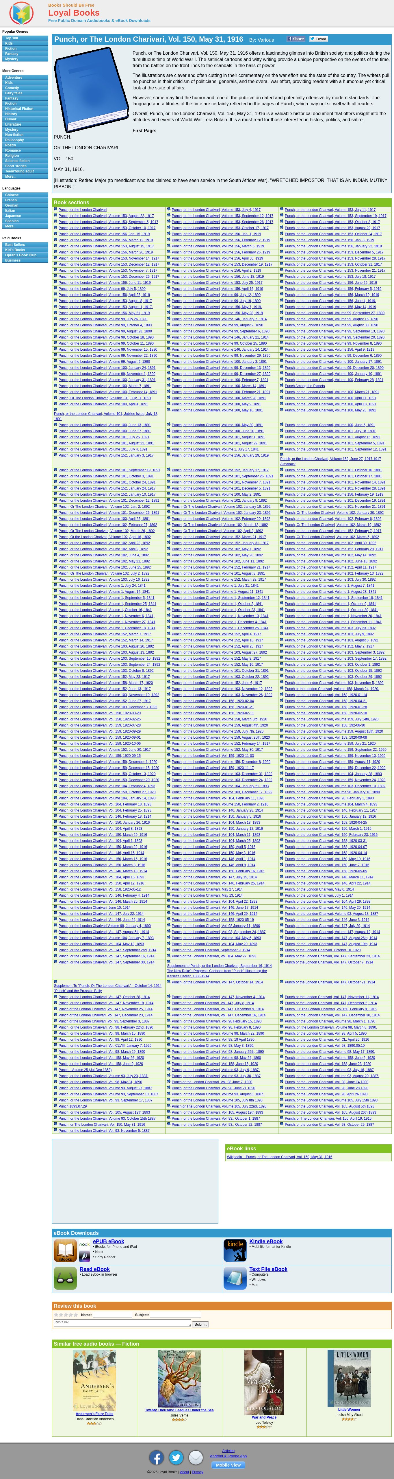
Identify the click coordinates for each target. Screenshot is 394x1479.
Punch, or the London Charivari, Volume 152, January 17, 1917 (220, 470)
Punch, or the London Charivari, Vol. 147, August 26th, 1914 (331, 938)
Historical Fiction (19, 109)
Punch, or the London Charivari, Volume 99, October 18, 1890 (106, 337)
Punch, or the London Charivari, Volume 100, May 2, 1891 (216, 494)
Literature (13, 124)
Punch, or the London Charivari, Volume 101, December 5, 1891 (221, 488)
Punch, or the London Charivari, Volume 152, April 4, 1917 (216, 634)
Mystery (11, 59)
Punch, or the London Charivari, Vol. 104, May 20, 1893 (214, 944)
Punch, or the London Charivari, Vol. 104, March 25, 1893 (216, 841)
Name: (86, 1315)
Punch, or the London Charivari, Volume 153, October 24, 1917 (333, 234)
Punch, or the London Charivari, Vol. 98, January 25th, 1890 (218, 1052)
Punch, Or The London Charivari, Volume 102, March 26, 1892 (107, 531)
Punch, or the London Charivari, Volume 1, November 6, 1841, (107, 616)
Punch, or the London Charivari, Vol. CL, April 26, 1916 (327, 1039)
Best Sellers (15, 245)
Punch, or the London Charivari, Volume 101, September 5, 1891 (334, 443)
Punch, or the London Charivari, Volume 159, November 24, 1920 (335, 780)
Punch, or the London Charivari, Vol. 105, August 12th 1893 (104, 1112)
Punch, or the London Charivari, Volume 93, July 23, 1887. (103, 1076)
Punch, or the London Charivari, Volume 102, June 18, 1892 (331, 561)
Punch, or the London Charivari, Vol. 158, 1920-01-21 (213, 707)
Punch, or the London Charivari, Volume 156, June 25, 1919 (331, 283)
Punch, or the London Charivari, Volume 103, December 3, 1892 (108, 707)
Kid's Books (15, 250)
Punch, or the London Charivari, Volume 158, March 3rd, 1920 (219, 719)
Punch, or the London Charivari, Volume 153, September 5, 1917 (108, 222)
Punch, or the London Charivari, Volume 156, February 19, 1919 (334, 494)
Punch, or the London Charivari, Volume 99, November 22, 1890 (108, 356)
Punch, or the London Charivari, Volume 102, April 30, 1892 (330, 543)
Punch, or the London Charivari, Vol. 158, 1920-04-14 (326, 853)
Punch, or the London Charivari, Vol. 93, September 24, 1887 (219, 932)
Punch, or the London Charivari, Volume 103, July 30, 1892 (330, 579)
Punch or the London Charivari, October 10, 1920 (322, 950)
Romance (13, 150)
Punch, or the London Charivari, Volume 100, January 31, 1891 (107, 380)
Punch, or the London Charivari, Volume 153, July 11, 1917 (330, 210)
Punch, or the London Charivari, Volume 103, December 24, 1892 (222, 780)
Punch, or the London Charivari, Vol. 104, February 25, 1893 (105, 810)
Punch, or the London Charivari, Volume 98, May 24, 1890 (216, 1058)
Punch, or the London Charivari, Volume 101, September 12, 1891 (335, 449)
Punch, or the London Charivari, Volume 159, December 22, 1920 (335, 768)
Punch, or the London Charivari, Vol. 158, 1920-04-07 (326, 847)
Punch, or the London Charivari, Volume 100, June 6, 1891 (330, 425)
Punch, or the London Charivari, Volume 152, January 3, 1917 (106, 455)
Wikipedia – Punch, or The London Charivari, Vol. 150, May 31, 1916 (279, 1157)
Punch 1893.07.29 (73, 1106)
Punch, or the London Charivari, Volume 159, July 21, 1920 (330, 744)
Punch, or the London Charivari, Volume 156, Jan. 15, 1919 (104, 234)
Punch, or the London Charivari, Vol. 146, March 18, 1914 (103, 871)
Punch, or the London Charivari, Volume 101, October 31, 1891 (220, 671)
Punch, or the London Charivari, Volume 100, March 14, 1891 (219, 386)
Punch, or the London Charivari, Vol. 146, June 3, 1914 (327, 920)
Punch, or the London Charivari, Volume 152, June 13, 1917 (105, 689)
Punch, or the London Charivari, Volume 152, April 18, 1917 (217, 640)
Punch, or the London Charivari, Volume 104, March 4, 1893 (331, 804)
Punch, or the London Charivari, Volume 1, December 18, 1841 (107, 628)
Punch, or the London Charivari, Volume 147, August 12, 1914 (332, 932)
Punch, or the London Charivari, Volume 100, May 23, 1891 (330, 410)
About (184, 1472)
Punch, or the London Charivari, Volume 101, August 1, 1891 (218, 437)
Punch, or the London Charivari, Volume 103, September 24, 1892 (109, 665)
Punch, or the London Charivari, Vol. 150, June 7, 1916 (327, 865)
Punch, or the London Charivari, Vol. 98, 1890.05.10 (325, 1046)
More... (10, 176)
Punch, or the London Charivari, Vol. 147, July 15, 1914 (214, 877)
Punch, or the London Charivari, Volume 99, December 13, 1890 (221, 368)
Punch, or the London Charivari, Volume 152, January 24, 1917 (107, 488)
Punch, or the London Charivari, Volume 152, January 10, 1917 (107, 494)
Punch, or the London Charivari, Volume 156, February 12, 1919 (221, 240)
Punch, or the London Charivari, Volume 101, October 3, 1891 (106, 476)
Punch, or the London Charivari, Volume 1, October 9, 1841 (330, 604)
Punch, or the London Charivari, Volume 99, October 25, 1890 (219, 343)
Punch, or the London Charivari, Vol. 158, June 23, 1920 (328, 1064)
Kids (9, 43)
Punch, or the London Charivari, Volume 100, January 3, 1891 (219, 362)
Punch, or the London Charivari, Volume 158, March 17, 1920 (106, 683)
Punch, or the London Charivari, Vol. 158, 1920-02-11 (213, 713)
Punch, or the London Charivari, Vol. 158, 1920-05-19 (213, 920)
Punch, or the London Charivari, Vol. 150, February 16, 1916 (218, 871)
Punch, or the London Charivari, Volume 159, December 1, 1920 (108, 762)
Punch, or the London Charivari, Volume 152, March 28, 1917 (219, 579)
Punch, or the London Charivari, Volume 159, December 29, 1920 (109, 780)
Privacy (197, 1472)
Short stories (16, 166)
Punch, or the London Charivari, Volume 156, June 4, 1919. (330, 301)
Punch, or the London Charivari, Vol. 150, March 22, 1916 (103, 847)
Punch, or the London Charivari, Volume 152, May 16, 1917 (217, 665)
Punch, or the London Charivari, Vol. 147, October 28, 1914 (104, 997)
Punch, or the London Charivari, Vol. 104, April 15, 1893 (101, 877)
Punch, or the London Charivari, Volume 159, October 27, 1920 (107, 792)
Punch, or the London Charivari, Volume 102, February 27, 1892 (108, 525)
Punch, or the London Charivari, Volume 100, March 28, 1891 (219, 398)
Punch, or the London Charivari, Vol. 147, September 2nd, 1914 (107, 950)
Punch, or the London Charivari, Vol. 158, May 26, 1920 (101, 1058)
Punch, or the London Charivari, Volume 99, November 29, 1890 (221, 356)
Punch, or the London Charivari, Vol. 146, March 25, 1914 (103, 901)
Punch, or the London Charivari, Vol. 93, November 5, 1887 (104, 1131)
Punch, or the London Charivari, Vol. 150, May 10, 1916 (327, 859)
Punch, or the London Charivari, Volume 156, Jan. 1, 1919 (216, 234)
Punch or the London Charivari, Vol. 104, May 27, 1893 (214, 956)
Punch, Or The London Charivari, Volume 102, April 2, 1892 (217, 531)
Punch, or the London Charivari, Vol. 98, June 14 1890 (326, 1082)
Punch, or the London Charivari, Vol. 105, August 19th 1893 (217, 1112)
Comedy (12, 88)
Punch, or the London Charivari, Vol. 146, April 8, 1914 (214, 865)
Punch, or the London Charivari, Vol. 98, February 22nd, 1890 (106, 1027)
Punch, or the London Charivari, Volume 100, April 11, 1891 (330, 398)
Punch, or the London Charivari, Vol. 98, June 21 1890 (213, 1088)
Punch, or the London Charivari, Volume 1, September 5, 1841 (107, 598)
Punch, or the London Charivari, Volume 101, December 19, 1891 (335, 500)
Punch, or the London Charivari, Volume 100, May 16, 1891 (217, 410)
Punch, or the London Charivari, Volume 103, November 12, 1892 (222, 689)
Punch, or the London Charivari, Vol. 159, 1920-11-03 (213, 756)
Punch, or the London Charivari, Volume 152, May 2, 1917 (329, 646)
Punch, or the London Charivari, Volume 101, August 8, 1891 (218, 573)
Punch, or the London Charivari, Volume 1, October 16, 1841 (105, 610)
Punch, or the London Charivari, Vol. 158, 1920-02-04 (213, 701)
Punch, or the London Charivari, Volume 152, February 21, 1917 (221, 567)
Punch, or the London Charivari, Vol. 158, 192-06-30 (325, 725)
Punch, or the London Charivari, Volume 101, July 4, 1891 (103, 449)
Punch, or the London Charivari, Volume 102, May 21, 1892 (104, 561)
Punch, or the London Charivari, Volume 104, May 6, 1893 (216, 938)
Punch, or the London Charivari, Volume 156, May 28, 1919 (217, 313)
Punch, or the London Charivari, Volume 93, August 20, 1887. (332, 1076)
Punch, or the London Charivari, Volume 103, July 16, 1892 (104, 579)
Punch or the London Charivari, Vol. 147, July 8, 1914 (213, 1003)
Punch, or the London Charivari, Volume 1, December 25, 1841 (220, 628)
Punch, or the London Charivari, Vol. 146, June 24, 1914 (102, 920)
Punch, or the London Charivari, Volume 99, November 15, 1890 (108, 349)
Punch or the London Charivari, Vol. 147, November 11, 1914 (332, 997)
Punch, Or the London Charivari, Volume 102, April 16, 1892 (105, 537)
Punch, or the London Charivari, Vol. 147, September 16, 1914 (107, 956)
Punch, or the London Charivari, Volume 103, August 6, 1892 (331, 640)
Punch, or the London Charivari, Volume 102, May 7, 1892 (216, 549)
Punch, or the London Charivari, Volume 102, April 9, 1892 (103, 549)
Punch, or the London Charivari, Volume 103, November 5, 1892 (334, 683)
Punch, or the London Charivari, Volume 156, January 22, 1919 (333, 246)
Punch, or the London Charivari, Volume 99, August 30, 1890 (331, 325)
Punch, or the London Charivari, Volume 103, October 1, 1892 (332, 665)
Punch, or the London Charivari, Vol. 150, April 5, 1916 (214, 847)
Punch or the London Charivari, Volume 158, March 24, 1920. (332, 689)
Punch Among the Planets (305, 386)
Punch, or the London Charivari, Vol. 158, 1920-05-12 (100, 889)
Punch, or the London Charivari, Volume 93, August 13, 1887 (331, 914)
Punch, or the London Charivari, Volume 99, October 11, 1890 (106, 343)
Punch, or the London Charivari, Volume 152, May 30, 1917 (217, 750)
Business (13, 260)
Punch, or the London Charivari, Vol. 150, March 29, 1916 (103, 835)
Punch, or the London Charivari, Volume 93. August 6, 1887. (218, 1094)
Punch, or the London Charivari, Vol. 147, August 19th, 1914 (331, 944)
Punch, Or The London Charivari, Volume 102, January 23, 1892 (221, 513)
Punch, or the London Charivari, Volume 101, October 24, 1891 (107, 482)
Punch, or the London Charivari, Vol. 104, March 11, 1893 (216, 835)
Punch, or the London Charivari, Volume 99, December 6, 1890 (333, 356)
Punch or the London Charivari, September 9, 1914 (211, 950)
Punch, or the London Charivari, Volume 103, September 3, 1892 (334, 652)
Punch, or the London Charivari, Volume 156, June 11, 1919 (105, 283)
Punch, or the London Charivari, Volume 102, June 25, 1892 (105, 567)
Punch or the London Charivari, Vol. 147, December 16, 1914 (219, 1015)
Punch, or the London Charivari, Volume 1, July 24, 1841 (102, 586)
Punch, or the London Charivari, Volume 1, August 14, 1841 (104, 592)
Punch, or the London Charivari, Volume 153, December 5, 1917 (334, 252)
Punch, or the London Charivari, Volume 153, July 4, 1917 (216, 210)
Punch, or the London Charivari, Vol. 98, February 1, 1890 (329, 798)
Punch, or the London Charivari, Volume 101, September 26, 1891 (223, 476)
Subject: (141, 1315)
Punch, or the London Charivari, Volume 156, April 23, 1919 (104, 295)
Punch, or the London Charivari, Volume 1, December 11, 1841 (333, 622)
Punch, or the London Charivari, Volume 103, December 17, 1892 (222, 792)
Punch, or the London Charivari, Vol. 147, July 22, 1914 (101, 914)
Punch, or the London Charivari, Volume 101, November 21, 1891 (335, 507)
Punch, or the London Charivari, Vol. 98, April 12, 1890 (100, 1039)
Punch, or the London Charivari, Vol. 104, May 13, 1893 (101, 944)
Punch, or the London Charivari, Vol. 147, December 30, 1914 (332, 1015)
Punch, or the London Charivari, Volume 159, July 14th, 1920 (331, 719)
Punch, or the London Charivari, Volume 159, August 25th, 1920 (221, 737)
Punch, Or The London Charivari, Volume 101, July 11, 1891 (105, 398)
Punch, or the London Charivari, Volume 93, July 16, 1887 (329, 1070)
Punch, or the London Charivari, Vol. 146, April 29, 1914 (214, 914)
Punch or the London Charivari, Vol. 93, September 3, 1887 (104, 1021)
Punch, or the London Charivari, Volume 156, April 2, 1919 (216, 270)
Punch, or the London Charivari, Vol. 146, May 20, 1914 (327, 908)
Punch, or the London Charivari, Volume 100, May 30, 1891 (217, 425)
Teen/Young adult (19, 171)
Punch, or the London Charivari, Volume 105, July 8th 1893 (217, 1100)
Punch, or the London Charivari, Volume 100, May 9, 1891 (216, 404)
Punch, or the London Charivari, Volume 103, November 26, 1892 (222, 695)
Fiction (10, 49)
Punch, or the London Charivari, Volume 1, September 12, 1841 (221, 598)
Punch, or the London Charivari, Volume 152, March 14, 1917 (106, 640)
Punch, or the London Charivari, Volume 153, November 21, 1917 (335, 270)
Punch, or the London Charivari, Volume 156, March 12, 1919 (106, 240)
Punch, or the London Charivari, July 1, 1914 (319, 895)
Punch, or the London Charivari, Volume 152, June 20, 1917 (105, 750)
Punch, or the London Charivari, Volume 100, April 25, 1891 (104, 519)
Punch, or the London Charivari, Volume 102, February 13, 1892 (334, 573)
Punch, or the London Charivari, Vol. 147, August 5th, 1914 (104, 932)
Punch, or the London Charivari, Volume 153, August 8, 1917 (105, 301)
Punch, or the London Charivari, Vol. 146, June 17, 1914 (215, 908)
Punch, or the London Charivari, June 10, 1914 (95, 908)
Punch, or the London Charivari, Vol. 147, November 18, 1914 (106, 1003)
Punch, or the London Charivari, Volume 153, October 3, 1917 (332, 222)
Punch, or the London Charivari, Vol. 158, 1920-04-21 (326, 701)
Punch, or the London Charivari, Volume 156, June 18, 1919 (218, 277)
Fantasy (11, 54)
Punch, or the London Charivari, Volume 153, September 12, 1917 (223, 216)
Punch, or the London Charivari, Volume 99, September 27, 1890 (334, 313)
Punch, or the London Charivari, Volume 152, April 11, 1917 (330, 567)
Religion (12, 156)
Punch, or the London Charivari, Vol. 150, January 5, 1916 (216, 816)
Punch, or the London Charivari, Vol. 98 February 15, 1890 (217, 1021)
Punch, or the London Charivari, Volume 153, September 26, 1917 (223, 222)
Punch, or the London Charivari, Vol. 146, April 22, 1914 (327, 883)
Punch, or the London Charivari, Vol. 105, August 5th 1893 (329, 1106)
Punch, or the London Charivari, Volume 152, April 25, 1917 (217, 646)
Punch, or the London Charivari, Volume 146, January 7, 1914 (219, 319)
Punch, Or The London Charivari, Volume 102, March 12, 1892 (220, 525)
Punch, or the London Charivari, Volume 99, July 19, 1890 (216, 301)
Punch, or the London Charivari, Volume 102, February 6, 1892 (333, 519)
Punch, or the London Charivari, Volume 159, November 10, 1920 (335, 756)
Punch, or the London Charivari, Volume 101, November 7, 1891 (221, 482)
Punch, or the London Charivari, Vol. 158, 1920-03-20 (100, 713)
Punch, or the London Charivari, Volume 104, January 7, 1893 (106, 938)
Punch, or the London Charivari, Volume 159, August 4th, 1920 (220, 725)
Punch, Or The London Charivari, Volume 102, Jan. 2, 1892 (104, 507)
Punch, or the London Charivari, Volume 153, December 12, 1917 (109, 264)
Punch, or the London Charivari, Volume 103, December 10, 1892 (335, 786)
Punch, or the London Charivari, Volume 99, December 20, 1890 (334, 368)
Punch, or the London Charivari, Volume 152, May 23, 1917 (104, 677)
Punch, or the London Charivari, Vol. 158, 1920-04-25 (326, 823)
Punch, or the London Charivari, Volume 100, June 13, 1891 (105, 425)
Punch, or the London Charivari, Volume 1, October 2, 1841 (217, 604)
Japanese (13, 216)
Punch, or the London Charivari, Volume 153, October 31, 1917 (333, 264)
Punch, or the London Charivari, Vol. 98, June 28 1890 (326, 1088)
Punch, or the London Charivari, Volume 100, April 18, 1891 (330, 404)
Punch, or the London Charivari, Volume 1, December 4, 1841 (219, 622)
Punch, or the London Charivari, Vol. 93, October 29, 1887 (329, 1125)
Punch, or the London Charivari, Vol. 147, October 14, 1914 (217, 982)
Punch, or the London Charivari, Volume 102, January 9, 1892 (219, 500)
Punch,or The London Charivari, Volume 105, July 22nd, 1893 (219, 1106)
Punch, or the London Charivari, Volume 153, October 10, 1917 (107, 228)
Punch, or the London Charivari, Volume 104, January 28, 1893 (333, 774)
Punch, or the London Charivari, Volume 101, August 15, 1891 (332, 437)
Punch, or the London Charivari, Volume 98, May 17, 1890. (330, 1052)
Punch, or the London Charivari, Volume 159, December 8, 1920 (221, 762)
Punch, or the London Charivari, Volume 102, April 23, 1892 (104, 543)
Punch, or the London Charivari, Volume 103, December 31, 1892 (222, 774)
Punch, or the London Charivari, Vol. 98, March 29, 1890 (102, 1052)
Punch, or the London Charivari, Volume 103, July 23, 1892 (330, 628)
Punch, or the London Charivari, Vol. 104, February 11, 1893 (218, 798)
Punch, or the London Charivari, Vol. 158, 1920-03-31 (326, 841)
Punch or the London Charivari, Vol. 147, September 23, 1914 (332, 956)
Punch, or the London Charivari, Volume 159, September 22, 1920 (335, 750)
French (11, 200)
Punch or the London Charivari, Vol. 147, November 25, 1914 (106, 1009)
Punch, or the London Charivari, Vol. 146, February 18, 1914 (105, 816)
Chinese (12, 195)
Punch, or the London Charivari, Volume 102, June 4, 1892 (104, 555)
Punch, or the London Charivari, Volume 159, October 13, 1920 (107, 774)
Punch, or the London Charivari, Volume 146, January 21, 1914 (220, 337)
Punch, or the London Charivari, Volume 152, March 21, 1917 (219, 537)
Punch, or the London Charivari (83, 210)
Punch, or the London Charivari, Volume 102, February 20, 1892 (221, 519)
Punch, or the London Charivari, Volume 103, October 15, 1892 (333, 671)
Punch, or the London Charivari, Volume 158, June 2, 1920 (330, 1058)
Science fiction (17, 161)
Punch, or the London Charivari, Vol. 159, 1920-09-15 (100, 756)
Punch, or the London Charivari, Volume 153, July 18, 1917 (330, 277)
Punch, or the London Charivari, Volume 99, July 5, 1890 (102, 289)
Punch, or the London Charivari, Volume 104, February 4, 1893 (107, 786)
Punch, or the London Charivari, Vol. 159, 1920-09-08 (326, 737)
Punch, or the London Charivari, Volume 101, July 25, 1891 (104, 437)
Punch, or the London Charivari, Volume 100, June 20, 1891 (218, 431)
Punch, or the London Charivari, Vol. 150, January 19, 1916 (330, 816)
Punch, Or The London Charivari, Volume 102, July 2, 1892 (104, 573)
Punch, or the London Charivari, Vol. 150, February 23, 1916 (331, 835)
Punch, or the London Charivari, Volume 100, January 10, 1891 (333, 374)
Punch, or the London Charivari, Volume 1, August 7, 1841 (329, 586)
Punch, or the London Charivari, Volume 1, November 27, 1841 (107, 622)
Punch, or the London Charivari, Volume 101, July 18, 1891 (330, 431)
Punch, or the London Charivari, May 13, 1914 (207, 895)
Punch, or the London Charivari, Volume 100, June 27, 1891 (105, 431)
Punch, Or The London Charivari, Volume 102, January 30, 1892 (334, 513)
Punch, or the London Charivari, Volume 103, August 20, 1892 (106, 646)
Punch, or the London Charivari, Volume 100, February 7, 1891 (220, 380)
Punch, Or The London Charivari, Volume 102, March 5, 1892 (332, 537)
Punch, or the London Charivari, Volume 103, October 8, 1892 (106, 671)
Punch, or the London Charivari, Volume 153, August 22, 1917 (106, 216)
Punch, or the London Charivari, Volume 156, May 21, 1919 (104, 313)
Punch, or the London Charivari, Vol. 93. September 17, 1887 (106, 1100)
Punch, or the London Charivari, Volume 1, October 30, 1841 (331, 610)
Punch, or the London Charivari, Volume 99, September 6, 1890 (221, 331)
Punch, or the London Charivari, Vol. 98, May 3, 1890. (213, 1046)
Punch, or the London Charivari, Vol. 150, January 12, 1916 (217, 829)
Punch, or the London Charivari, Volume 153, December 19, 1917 (222, 264)
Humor (10, 119)
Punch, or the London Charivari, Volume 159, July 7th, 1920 (218, 731)
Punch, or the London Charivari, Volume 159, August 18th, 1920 (334, 731)
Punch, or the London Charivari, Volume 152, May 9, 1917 (216, 658)
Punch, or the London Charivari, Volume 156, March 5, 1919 (218, 246)
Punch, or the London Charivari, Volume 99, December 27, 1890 (221, 374)
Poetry (10, 145)
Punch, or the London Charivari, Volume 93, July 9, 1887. (216, 1070)
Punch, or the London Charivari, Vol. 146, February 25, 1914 (218, 883)
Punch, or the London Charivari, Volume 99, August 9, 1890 (104, 362)
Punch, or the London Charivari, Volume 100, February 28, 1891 (334, 380)
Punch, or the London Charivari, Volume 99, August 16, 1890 (331, 319)
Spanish (12, 221)
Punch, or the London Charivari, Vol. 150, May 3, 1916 (213, 853)
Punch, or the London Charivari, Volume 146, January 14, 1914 (220, 349)
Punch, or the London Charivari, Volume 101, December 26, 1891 (109, 513)
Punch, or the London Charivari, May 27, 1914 (207, 889)
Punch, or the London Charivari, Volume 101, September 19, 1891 (109, 470)
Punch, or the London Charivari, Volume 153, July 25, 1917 (217, 283)
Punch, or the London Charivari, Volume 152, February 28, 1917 (334, 549)
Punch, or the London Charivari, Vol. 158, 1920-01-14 (326, 695)
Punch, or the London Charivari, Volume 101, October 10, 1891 (333, 470)
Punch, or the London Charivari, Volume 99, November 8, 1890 (333, 343)
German (11, 205)
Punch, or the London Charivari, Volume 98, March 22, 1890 (218, 1033)
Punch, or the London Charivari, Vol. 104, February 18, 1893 (105, 804)
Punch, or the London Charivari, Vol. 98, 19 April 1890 (213, 1039)
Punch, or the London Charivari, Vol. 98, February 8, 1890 (216, 1027)
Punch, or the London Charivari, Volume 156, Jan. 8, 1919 (329, 240)
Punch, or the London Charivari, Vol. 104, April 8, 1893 (100, 829)
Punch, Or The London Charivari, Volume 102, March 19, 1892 (333, 525)
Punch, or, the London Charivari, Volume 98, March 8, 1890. (331, 1027)
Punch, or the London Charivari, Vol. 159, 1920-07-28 (100, 725)
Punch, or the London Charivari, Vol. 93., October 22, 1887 (217, 1125)
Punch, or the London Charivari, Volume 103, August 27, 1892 (219, 652)
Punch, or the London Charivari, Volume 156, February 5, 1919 (333, 289)
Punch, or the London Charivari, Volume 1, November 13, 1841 (220, 616)
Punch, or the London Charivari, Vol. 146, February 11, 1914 (331, 810)
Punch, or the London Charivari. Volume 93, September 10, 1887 (108, 1094)
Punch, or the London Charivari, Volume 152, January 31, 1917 (220, 543)
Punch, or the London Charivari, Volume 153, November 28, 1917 (335, 258)
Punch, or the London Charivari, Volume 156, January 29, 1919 (220, 455)
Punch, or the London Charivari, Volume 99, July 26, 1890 (103, 319)
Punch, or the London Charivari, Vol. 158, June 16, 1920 (215, 1064)
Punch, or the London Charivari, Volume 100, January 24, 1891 (107, 368)
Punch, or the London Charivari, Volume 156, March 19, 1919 (332, 295)
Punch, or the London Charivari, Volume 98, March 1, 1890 (330, 1021)
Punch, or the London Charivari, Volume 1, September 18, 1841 (333, 598)
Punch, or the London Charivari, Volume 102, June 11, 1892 (218, 561)
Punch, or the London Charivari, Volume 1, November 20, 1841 (333, 616)
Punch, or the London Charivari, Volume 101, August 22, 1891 (106, 443)
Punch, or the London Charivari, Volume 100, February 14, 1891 (108, 392)
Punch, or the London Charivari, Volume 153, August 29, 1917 (332, 228)
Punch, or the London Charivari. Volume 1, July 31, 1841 (215, 586)
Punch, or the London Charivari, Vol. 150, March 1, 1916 (328, 829)
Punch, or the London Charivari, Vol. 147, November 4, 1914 (218, 997)
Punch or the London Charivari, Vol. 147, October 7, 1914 (329, 962)
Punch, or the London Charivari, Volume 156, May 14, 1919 (330, 307)
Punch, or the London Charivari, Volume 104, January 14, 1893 (107, 798)
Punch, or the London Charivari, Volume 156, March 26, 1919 (106, 252)
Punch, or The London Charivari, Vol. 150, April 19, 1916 (328, 1118)
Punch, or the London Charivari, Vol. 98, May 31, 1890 (100, 1082)
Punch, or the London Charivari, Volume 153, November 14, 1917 (109, 258)
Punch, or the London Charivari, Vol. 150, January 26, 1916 (104, 823)
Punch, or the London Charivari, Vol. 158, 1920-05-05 (326, 871)
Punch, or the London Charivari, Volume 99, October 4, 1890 (105, 325)
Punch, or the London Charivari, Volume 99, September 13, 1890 (334, 331)
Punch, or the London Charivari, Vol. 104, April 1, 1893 (100, 841)
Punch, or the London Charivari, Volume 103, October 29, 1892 (333, 677)
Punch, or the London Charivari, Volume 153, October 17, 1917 (220, 228)
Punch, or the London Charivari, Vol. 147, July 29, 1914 (327, 926)
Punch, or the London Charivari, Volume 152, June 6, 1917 (217, 683)
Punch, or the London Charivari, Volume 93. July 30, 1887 (216, 1076)
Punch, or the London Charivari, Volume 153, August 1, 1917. (106, 307)
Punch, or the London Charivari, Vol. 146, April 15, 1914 (101, 853)
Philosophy (14, 140)
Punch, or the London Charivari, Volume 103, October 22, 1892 (220, 677)
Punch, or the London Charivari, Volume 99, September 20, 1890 (334, 337)
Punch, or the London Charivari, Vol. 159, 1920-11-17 (213, 768)
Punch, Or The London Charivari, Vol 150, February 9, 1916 (330, 1009)
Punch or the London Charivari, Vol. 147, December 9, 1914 (218, 1009)
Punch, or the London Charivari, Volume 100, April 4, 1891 (103, 404)
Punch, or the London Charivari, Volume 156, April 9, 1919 (329, 349)
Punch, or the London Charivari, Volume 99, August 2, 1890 (217, 325)
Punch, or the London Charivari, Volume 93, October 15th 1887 (107, 1118)
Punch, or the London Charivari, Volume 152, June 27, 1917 (105, 701)
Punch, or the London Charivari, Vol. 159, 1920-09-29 (100, 731)
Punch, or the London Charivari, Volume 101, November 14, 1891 (335, 482)
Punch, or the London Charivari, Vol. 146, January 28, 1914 (217, 810)
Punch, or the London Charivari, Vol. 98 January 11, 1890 (216, 926)
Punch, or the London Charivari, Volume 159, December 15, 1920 (109, 768)
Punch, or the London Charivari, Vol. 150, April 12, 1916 (101, 883)
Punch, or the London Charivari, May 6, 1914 (319, 889)
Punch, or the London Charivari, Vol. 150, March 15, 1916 (103, 859)
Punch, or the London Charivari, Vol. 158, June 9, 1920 (101, 1064)
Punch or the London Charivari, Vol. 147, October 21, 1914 (330, 982)
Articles (228, 1451)
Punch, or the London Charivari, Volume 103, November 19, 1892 (109, 695)
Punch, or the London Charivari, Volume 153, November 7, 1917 (108, 270)
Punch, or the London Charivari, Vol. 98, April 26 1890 (326, 1094)
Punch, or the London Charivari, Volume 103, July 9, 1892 (329, 634)
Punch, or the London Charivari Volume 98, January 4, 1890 (105, 926)
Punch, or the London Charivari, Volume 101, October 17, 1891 (333, 476)
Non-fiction (14, 135)
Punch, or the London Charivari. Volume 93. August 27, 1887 (105, 1088)
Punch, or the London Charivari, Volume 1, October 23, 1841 (218, 610)
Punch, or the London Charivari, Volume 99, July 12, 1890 (216, 295)
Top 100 (11, 38)
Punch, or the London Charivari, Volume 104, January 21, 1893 (220, 786)
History (11, 114)
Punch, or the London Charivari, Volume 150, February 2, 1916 (220, 804)
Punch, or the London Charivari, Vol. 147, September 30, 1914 (107, 962)
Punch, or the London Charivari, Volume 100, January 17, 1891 (333, 362)
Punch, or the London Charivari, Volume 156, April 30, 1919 (217, 258)
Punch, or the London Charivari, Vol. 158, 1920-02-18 (326, 713)
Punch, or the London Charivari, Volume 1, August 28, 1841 (330, 592)
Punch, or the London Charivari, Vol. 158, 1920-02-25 (100, 719)
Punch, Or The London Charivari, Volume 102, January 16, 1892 (221, 507)
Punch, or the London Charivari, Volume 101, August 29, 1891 (219, 443)
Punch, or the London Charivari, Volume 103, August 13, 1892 (106, 652)
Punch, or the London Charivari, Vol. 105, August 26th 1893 (330, 1112)
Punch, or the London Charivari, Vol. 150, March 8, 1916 (102, 865)
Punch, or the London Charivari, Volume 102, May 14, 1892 (330, 555)
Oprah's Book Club (20, 255)
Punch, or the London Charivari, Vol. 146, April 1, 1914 (214, 859)
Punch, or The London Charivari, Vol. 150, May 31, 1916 (102, 1125)
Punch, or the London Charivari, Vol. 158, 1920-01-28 (326, 707)
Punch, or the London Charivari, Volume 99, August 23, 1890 (105, 331)
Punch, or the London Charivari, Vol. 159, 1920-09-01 (100, 737)
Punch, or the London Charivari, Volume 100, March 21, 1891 (332, 392)
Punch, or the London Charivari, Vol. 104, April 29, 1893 (327, 901)
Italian (10, 211)
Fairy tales (13, 93)
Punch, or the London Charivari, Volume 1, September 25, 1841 (107, 604)
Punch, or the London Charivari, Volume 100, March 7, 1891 (105, 386)
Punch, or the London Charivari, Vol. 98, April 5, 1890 (326, 1033)
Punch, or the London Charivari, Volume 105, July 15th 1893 (331, 1100)
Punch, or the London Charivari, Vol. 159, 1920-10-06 (100, 744)
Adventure (13, 78)
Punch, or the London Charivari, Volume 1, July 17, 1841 (215, 449)
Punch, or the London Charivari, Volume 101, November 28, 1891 (335, 488)
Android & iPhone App (228, 1456)
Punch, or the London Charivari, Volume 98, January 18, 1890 (332, 792)
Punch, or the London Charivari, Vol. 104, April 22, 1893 (214, 901)
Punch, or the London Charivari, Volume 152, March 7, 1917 (105, 634)
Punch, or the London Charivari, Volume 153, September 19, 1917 (335, 216)
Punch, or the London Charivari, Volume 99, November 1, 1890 (107, 374)
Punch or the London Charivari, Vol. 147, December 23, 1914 (106, 1015)
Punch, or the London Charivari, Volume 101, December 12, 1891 (109, 500)
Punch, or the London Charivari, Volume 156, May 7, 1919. (217, 307)
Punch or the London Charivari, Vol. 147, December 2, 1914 (331, 1003)
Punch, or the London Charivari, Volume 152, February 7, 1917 (333, 531)
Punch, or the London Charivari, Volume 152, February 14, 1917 (221, 744)
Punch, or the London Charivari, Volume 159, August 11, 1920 (332, 762)
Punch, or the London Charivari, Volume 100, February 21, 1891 (221, 392)
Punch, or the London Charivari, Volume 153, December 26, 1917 (109, 277)
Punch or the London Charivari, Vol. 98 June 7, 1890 (212, 1082)
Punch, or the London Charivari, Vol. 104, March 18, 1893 (216, 823)
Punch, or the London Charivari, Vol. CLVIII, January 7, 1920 (105, 1046)
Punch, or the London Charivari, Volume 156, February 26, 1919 (221, 252)
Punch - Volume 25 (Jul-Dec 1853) (85, 1070)
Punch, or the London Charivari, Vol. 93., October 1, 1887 (216, 1118)
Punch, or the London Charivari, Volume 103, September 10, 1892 (109, 658)
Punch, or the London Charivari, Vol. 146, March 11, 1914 (329, 877)
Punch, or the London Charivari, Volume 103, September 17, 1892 (335, 658)
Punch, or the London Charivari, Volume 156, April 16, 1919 (217, 289)
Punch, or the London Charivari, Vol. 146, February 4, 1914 (104, 895)
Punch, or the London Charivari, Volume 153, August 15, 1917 (106, 246)
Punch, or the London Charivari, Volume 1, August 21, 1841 (217, 592)
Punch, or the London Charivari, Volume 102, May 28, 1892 (217, 555)
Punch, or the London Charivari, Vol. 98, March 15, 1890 (102, 1033)
